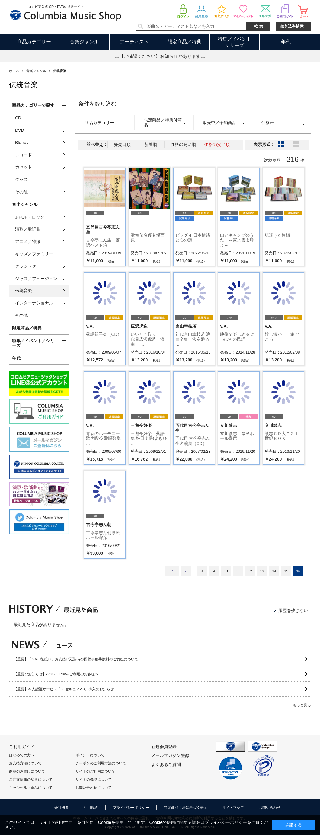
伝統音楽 (23, 290)
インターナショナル (34, 303)
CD (18, 117)
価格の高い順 (183, 144)
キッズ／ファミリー (34, 253)
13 (262, 571)
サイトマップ (233, 807)
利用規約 (91, 807)
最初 (172, 571)
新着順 (150, 144)
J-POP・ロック (29, 217)
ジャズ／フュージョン (36, 278)
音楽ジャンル (84, 41)
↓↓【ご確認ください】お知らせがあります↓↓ (160, 56)
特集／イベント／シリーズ (33, 343)
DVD (19, 130)
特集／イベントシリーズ (234, 42)
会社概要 (61, 807)
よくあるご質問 (166, 764)
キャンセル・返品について (31, 788)
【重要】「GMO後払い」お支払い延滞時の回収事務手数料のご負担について (76, 659)
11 (238, 571)
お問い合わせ (269, 807)
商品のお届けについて (27, 771)
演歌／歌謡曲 (27, 229)
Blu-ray (21, 142)
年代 (286, 41)
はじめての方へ (21, 755)
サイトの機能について (93, 779)
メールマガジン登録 (170, 755)
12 (250, 571)
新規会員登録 (164, 746)
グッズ (21, 179)
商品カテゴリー (34, 41)
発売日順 (122, 144)
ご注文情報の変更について (31, 779)
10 (226, 571)
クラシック (25, 266)
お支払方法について (25, 763)
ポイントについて (89, 755)
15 (286, 571)
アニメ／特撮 (27, 241)
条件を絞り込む (97, 104)
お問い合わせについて (93, 788)
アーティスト (134, 41)
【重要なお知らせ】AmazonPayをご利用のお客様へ (56, 674)
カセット (23, 167)
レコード (23, 155)
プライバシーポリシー (131, 807)
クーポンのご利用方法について (100, 763)
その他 (21, 191)
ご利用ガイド (21, 746)
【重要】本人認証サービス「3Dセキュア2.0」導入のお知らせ (64, 689)
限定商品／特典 (184, 41)
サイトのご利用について (95, 771)
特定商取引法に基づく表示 (185, 807)
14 (274, 571)
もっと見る (302, 705)
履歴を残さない (293, 610)
